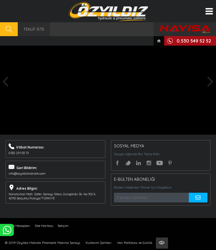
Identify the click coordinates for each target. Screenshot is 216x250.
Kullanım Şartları (98, 243)
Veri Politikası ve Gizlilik (135, 243)
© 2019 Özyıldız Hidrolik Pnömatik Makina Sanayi (42, 243)
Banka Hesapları (17, 226)
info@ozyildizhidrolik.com (27, 173)
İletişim (63, 226)
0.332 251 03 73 (19, 153)
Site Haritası (44, 226)
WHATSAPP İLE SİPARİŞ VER (7, 230)
